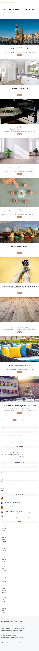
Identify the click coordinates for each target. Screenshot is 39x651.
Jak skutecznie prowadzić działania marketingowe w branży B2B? (19, 286)
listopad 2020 (4, 594)
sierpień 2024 (4, 535)
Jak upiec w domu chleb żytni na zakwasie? (8, 632)
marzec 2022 (4, 564)
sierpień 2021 (4, 577)
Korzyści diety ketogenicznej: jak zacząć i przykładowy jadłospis (12, 642)
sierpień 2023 (4, 550)
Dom (19, 166)
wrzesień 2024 (4, 533)
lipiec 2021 (3, 579)
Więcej (19, 94)
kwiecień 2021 (4, 584)
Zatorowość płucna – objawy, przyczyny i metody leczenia (11, 452)
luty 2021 (3, 588)
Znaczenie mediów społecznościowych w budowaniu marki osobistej (12, 456)
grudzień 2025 (4, 526)
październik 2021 (4, 574)
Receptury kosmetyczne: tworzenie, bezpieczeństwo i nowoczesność (12, 637)
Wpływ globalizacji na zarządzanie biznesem (8, 635)
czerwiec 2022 (4, 559)
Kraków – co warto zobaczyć (19, 48)
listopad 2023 (4, 544)
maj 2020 (3, 605)
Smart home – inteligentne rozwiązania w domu (13, 502)
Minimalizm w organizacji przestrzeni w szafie (19, 167)
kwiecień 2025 (4, 528)
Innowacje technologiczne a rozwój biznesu (8, 626)
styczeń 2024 (4, 541)
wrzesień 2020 (4, 597)
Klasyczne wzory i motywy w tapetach (19, 365)
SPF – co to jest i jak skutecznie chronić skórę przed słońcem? (12, 438)
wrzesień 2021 (4, 575)
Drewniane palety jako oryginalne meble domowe (13, 511)
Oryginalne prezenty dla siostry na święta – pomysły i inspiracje (12, 440)
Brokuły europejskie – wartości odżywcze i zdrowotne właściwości (12, 623)
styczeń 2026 (4, 524)
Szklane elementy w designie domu (19, 88)
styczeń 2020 (4, 612)
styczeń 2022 (4, 568)
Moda (2, 479)
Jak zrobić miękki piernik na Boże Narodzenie (12, 515)
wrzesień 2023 (4, 548)
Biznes (19, 126)
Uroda (2, 486)
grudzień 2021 (4, 570)
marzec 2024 (4, 537)
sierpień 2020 (4, 599)
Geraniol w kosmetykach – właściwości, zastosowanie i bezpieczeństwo (14, 437)
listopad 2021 (4, 572)
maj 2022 (3, 561)
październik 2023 (4, 546)
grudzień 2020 (4, 592)
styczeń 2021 (4, 590)
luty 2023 (3, 553)
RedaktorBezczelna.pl (19, 647)
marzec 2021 (4, 586)
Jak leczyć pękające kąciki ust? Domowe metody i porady (11, 442)
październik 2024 (4, 532)
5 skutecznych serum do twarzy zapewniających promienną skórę (12, 630)
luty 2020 (3, 610)
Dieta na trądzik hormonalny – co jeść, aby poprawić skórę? (11, 458)
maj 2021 (3, 583)
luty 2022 (3, 566)
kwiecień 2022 (4, 563)
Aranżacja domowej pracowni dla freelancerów (19, 326)
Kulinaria (2, 477)
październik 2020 (4, 595)
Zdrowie (2, 488)
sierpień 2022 (4, 555)
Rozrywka (2, 481)
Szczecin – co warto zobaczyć (19, 246)
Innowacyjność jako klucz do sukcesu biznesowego (19, 128)
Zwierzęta (2, 490)
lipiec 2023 (3, 552)
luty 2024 (3, 539)
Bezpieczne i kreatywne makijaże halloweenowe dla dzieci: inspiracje (12, 621)
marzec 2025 (4, 530)
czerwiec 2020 (4, 603)
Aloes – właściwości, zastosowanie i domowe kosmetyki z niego (12, 639)
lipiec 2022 (3, 557)
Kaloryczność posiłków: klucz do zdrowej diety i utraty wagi (15, 497)
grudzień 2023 (4, 543)
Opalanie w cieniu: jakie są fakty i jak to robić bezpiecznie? (11, 449)
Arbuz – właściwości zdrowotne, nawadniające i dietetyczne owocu (16, 506)
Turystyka (19, 47)
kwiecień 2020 (4, 606)
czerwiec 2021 (4, 581)
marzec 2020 (4, 608)
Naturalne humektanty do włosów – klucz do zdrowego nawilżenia (13, 435)
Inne (1, 474)
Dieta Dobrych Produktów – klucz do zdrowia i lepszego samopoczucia (13, 628)
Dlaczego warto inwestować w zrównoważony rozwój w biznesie (19, 211)
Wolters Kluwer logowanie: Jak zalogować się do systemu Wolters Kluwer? (13, 454)
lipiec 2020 (3, 601)
